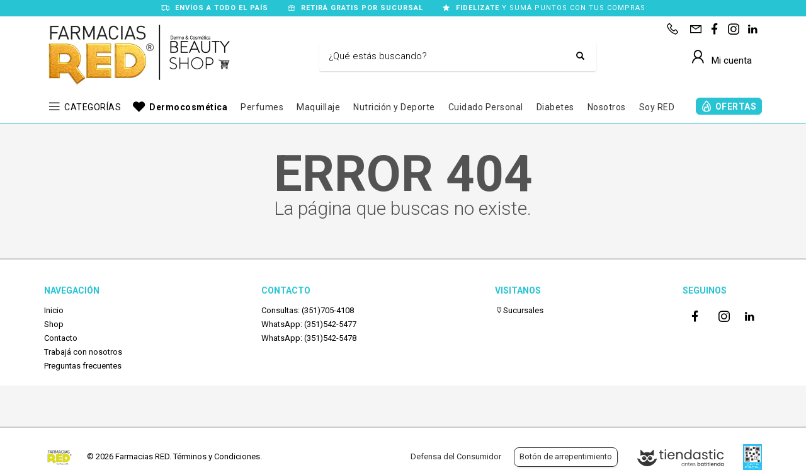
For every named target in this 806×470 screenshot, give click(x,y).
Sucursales (519, 310)
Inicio (54, 310)
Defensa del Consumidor (456, 456)
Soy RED (657, 107)
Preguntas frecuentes (83, 365)
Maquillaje (318, 107)
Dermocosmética (188, 107)
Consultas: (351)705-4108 (307, 310)
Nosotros (606, 107)
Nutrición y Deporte (394, 107)
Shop (54, 324)
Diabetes (555, 107)
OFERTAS (736, 106)
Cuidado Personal (485, 107)
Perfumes (262, 107)
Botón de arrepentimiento (565, 456)
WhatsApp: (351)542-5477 (308, 324)
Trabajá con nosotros (83, 352)
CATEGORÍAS (92, 107)
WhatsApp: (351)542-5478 (308, 338)
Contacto (60, 338)
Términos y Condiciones (216, 456)
